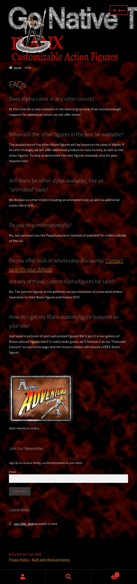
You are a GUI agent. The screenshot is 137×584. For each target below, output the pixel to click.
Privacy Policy (19, 559)
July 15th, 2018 (23, 524)
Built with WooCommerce (51, 559)
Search (68, 577)
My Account (23, 577)
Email (13, 472)
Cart (105, 573)
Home (17, 67)
